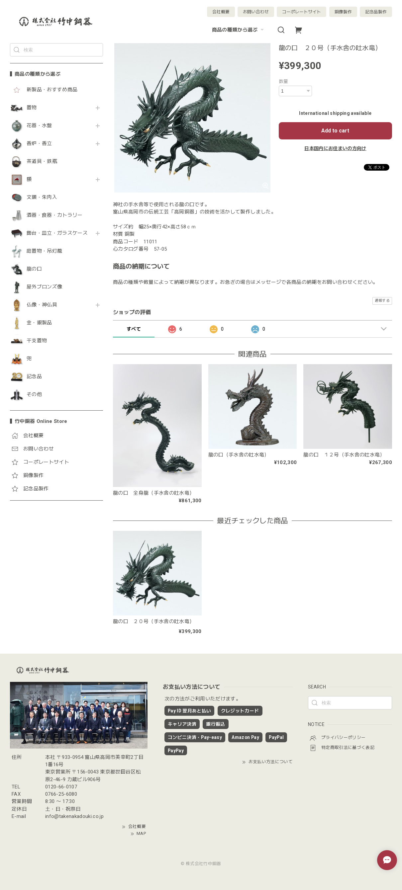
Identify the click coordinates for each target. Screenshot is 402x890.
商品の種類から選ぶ (238, 30)
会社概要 (221, 11)
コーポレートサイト (301, 11)
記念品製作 (376, 11)
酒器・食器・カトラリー (55, 215)
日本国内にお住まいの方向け (335, 148)
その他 (34, 394)
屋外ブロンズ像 (44, 287)
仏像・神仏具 (42, 305)
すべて (134, 329)
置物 (32, 108)
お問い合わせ (256, 11)
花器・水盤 (39, 125)
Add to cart (335, 130)
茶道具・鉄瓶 (42, 161)
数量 (283, 81)
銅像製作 (343, 11)
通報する (382, 300)
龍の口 (34, 269)
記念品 (34, 376)
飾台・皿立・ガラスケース (57, 233)
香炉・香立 (39, 143)
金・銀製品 (39, 323)
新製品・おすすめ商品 (52, 90)
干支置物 (37, 341)
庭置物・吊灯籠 (44, 251)
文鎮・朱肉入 (42, 197)
